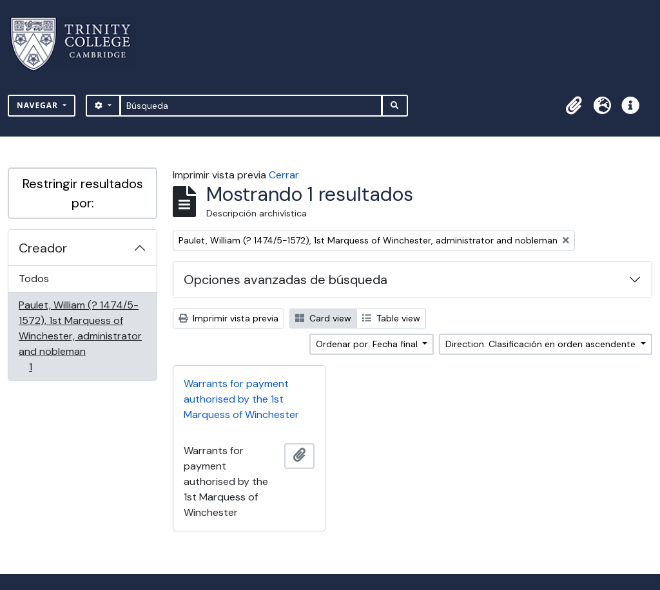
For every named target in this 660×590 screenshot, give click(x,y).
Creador (43, 248)
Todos (34, 278)
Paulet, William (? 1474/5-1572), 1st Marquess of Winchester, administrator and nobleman (80, 336)
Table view (391, 318)
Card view (323, 318)
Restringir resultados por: (83, 193)
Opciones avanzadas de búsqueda (285, 279)
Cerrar (284, 175)
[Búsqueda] (251, 106)
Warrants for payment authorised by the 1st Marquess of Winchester (241, 399)
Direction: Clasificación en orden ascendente (541, 344)
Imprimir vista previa (228, 318)
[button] (573, 105)
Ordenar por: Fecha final (368, 344)
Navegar (39, 105)
